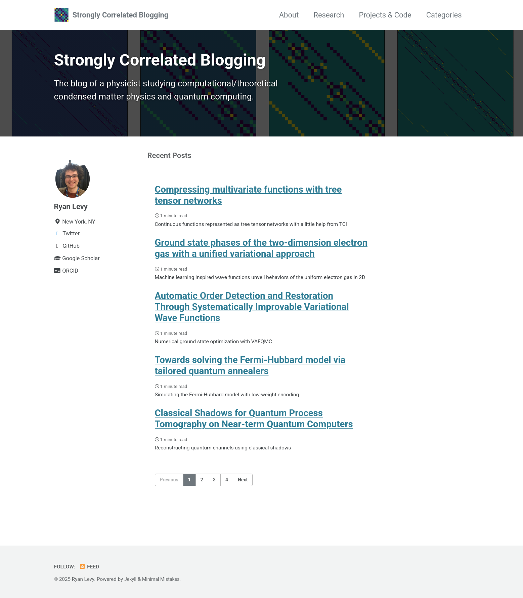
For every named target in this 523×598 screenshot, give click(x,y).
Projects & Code (385, 15)
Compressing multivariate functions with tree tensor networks (248, 200)
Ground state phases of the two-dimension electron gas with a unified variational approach (261, 255)
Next (243, 501)
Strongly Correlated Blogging (121, 15)
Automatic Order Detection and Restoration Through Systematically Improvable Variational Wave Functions (252, 323)
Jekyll (130, 579)
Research (328, 15)
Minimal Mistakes (163, 579)
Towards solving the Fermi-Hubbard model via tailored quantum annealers (250, 384)
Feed (90, 566)
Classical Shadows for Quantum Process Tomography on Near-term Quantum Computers (254, 439)
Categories (444, 15)
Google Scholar (77, 263)
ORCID (66, 275)
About (289, 15)
